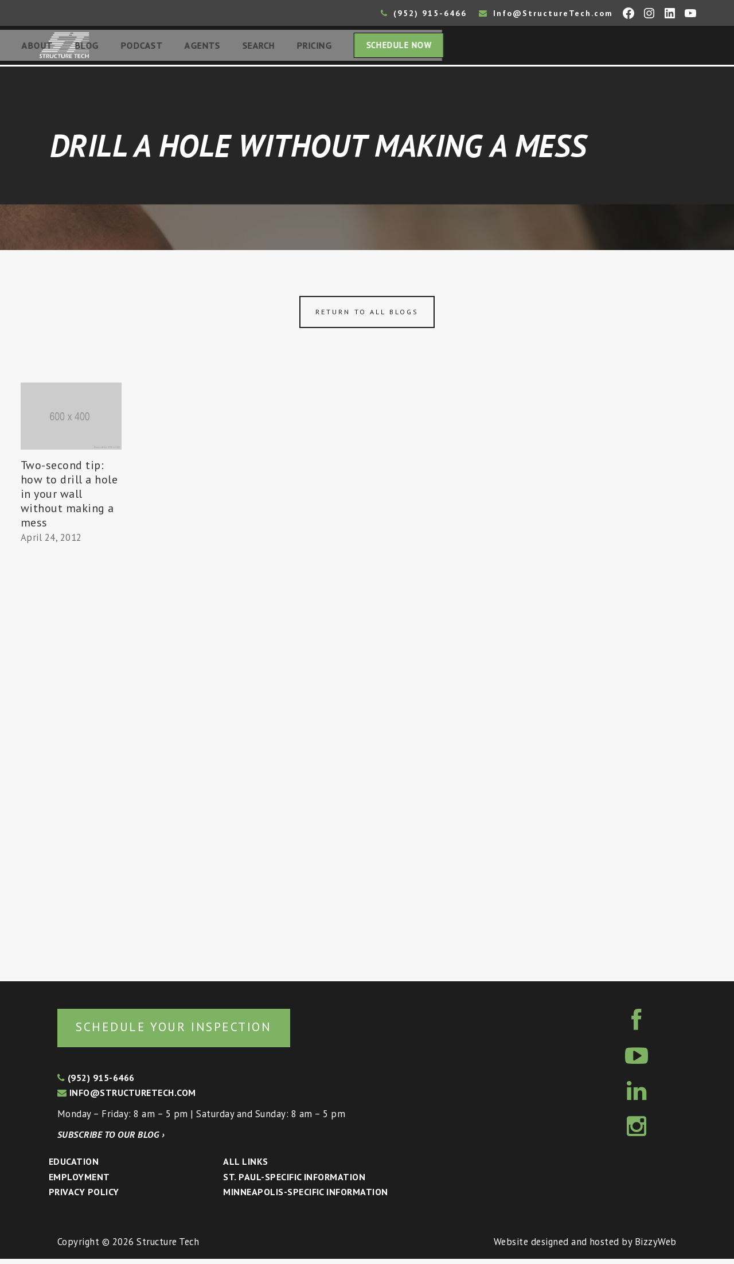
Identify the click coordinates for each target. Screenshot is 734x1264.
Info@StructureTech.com (546, 13)
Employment (79, 1182)
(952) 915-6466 (424, 13)
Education (74, 1166)
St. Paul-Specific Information (294, 1182)
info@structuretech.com (126, 1097)
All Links (245, 1166)
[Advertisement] (71, 761)
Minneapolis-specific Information (305, 1197)
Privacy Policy (84, 1197)
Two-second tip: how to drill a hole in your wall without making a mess (69, 497)
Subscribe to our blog (111, 1139)
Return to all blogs (367, 315)
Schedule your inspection (192, 1030)
